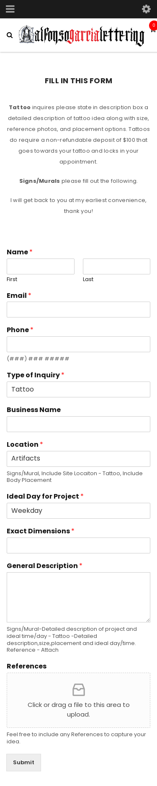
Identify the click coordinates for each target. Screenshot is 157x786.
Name (20, 252)
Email (19, 296)
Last (88, 279)
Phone (20, 330)
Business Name (34, 410)
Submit (23, 762)
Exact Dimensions (41, 531)
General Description (44, 566)
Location (25, 444)
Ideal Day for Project (45, 496)
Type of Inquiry (35, 375)
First (12, 279)
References (26, 666)
